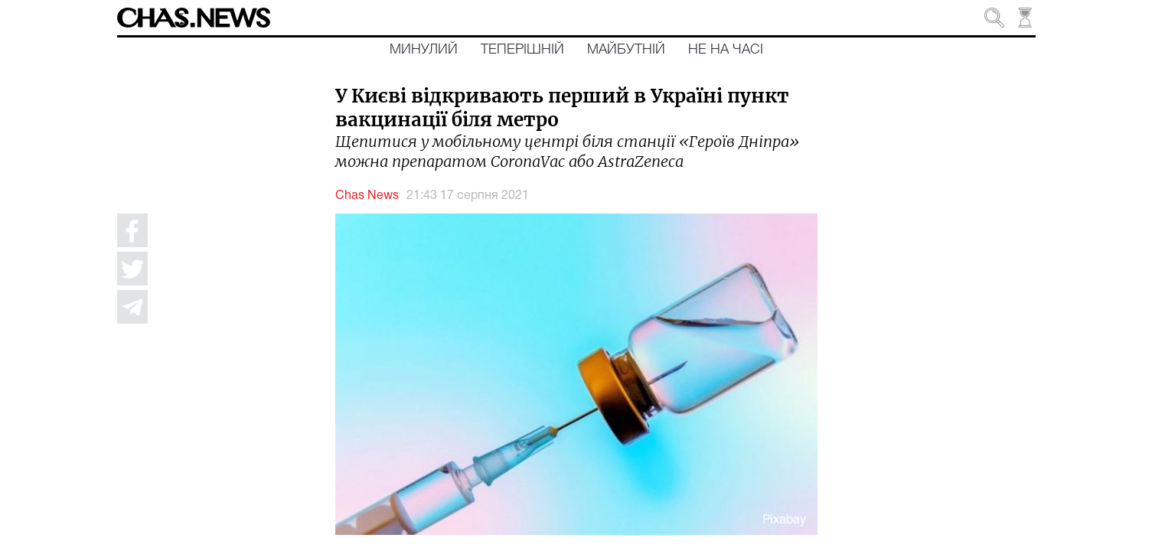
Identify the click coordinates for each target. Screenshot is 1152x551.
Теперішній (522, 50)
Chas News (367, 196)
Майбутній (626, 50)
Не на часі (725, 50)
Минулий (424, 50)
